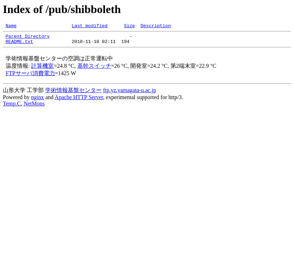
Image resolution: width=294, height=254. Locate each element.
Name (11, 26)
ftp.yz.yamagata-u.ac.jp (129, 93)
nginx (37, 100)
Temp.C (12, 107)
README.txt (19, 44)
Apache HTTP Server (79, 100)
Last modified (89, 26)
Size (129, 26)
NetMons (34, 107)
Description (155, 26)
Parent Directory (28, 38)
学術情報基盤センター (73, 93)
